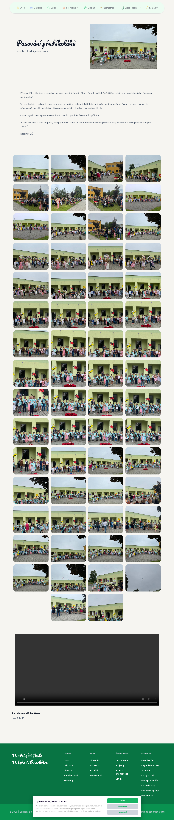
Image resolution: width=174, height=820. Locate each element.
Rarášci (94, 770)
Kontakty (152, 7)
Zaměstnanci (108, 7)
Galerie (52, 7)
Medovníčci (96, 775)
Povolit (122, 801)
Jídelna (89, 7)
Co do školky (148, 785)
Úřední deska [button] (129, 7)
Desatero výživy (150, 790)
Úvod (20, 7)
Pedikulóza (147, 795)
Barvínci (94, 765)
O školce (36, 7)
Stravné (145, 770)
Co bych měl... (148, 775)
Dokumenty (122, 760)
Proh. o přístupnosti (122, 772)
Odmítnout (122, 807)
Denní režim (147, 760)
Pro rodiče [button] (69, 7)
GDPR (119, 778)
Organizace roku (150, 765)
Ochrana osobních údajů (151, 811)
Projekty (120, 765)
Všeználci (95, 760)
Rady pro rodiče (149, 780)
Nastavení (123, 812)
